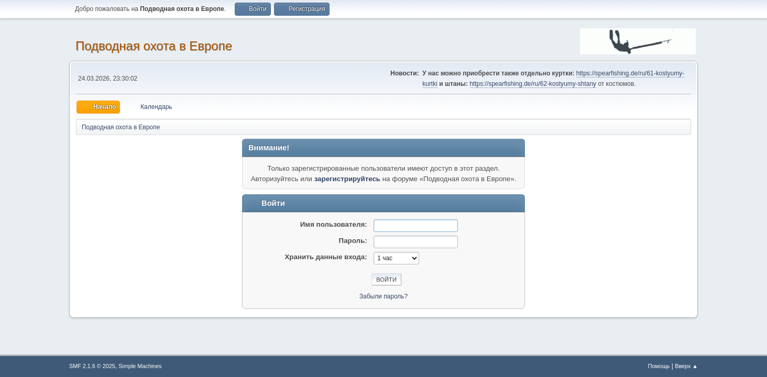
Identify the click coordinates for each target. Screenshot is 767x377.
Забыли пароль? (383, 296)
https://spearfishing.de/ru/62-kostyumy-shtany (532, 83)
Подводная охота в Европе (153, 46)
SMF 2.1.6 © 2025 (92, 366)
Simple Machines (139, 366)
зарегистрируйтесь (347, 179)
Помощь (659, 366)
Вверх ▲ (686, 366)
